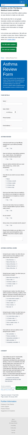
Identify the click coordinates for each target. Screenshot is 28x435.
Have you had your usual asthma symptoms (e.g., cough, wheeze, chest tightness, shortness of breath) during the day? (14, 155)
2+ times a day (9, 187)
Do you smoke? (7, 215)
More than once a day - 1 (12, 277)
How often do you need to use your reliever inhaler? (13, 175)
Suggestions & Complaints (8, 410)
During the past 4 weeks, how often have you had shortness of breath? (14, 274)
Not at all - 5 (9, 285)
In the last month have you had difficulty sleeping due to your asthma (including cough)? (12, 144)
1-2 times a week (10, 183)
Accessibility (13, 425)
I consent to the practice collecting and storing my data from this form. (13, 379)
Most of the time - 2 (11, 261)
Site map (13, 432)
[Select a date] (11, 112)
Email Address (7, 125)
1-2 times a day (10, 185)
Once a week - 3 (10, 302)
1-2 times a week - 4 (11, 283)
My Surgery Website (13, 423)
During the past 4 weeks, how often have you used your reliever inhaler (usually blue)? (14, 313)
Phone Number (6, 117)
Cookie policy (13, 427)
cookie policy (11, 39)
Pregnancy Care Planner (7, 404)
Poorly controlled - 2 (11, 336)
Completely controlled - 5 (12, 342)
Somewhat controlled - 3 (12, 338)
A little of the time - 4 (11, 266)
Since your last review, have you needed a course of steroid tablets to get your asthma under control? (13, 206)
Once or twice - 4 (10, 304)
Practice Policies (5, 408)
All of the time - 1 (10, 259)
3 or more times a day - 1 (12, 316)
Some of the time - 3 (11, 264)
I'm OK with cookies (9, 44)
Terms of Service (8, 389)
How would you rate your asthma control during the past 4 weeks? (13, 330)
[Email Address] (14, 128)
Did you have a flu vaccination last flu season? (14, 223)
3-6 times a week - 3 (11, 281)
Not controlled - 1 (10, 333)
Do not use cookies (8, 49)
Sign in (13, 419)
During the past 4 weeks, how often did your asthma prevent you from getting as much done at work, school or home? (14, 255)
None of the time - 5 (11, 268)
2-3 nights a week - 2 (11, 300)
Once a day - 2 (9, 279)
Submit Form (21, 388)
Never (7, 178)
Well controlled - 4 (10, 340)
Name (5, 101)
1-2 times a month (10, 181)
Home (2, 58)
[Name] (14, 104)
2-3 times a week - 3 (11, 320)
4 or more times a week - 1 (12, 298)
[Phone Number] (14, 120)
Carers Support (5, 406)
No (10, 148)
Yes (6, 148)
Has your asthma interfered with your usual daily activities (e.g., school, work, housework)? (13, 166)
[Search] (13, 5)
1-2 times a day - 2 (10, 318)
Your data (13, 430)
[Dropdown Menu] (23, 2)
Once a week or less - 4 (12, 322)
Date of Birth (6, 109)
